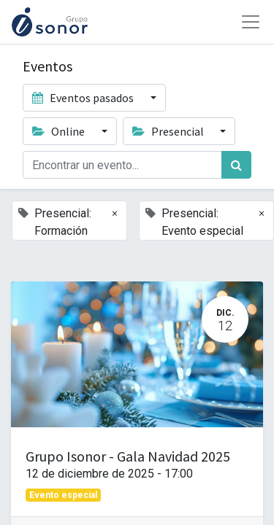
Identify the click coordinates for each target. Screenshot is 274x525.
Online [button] (59, 131)
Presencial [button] (169, 131)
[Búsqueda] (236, 165)
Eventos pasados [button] (84, 97)
